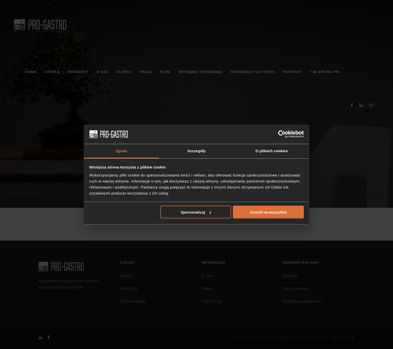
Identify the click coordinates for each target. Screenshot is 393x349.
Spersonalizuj (196, 212)
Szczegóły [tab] (196, 150)
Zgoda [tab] (121, 150)
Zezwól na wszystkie (268, 212)
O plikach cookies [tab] (271, 150)
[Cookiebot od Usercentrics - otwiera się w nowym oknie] (282, 134)
